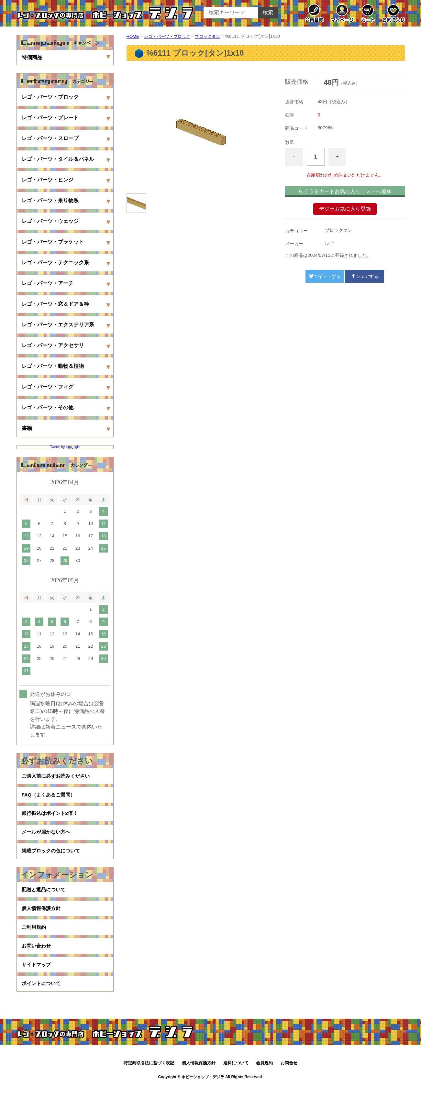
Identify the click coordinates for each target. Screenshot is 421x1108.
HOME (133, 36)
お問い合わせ (37, 962)
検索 (268, 12)
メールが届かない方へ (47, 839)
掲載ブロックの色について (53, 859)
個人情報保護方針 (42, 921)
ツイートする (325, 276)
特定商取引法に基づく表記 (149, 1084)
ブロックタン (213, 36)
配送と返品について (45, 900)
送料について (236, 1084)
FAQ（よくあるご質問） (50, 797)
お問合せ (289, 1084)
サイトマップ (37, 983)
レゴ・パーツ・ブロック (169, 36)
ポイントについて (42, 1004)
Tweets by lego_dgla (65, 447)
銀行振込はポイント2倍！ (52, 818)
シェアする (364, 276)
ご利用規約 (35, 942)
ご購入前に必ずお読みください (58, 777)
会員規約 (264, 1084)
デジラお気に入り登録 (345, 209)
